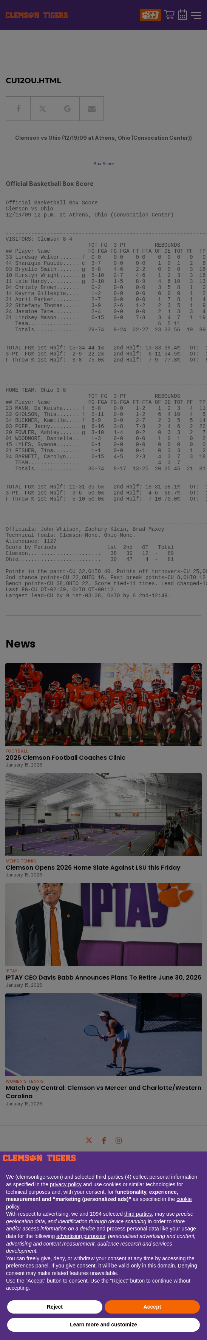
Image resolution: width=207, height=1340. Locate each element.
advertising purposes (80, 1236)
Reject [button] (55, 1307)
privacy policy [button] (66, 1184)
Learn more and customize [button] (103, 1324)
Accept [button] (152, 1307)
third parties (138, 1214)
